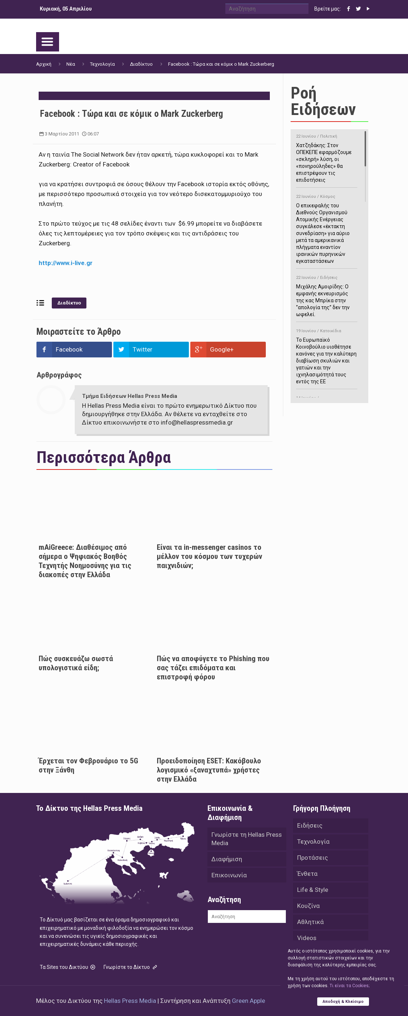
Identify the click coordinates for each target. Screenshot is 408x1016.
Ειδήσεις (309, 825)
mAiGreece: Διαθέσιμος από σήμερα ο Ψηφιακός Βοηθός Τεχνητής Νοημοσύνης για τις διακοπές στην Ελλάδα (85, 561)
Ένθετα (307, 873)
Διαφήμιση (226, 859)
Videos (306, 938)
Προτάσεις (312, 857)
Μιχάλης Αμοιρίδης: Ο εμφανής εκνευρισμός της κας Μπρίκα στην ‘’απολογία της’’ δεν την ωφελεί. (326, 294)
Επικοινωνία (229, 875)
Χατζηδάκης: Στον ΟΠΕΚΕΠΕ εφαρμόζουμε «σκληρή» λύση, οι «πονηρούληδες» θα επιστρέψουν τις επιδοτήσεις (326, 157)
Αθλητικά (310, 921)
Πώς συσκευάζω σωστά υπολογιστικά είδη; (76, 663)
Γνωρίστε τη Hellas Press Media (246, 839)
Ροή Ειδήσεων (323, 101)
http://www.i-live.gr (66, 263)
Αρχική (43, 64)
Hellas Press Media (130, 1000)
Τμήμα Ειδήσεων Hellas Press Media (129, 396)
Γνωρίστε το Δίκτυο (131, 967)
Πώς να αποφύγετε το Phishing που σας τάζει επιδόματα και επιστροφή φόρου (213, 667)
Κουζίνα (308, 905)
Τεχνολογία (102, 64)
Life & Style (312, 889)
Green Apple (248, 1000)
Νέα (70, 64)
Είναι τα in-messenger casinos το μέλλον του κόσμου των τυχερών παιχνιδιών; (209, 556)
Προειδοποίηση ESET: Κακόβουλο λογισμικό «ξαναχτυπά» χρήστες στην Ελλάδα (209, 769)
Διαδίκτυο (141, 64)
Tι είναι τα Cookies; (349, 985)
